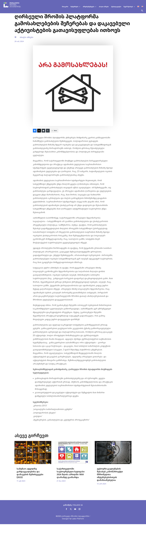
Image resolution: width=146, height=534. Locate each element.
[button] (142, 11)
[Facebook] (35, 130)
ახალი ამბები (104, 6)
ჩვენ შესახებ (128, 6)
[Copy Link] (48, 130)
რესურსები (74, 6)
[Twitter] (39, 130)
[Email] (43, 130)
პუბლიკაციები (116, 6)
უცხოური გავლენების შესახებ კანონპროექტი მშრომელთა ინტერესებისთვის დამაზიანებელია (110, 474)
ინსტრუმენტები (88, 6)
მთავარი (65, 6)
